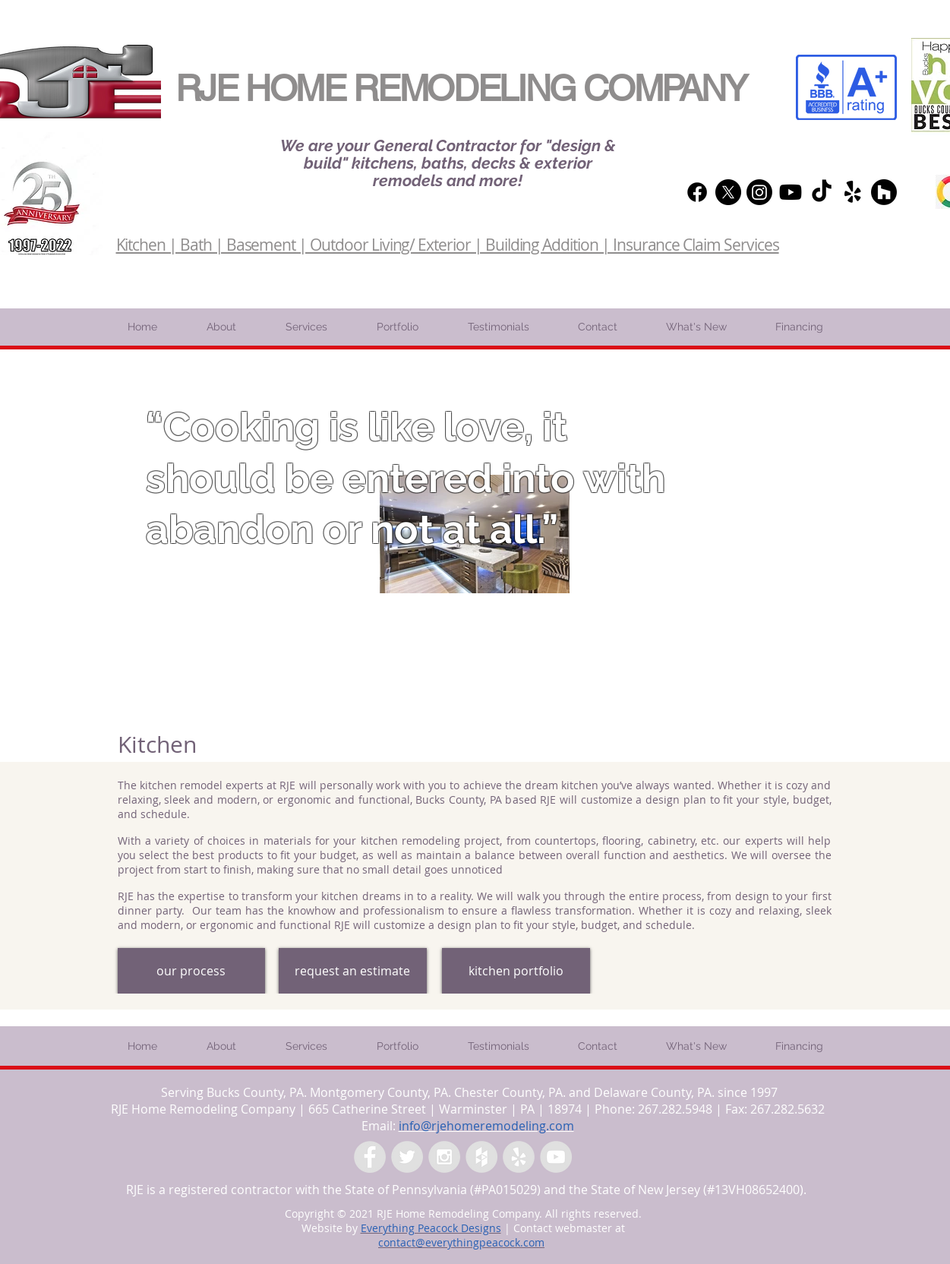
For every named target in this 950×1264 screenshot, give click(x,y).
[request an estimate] (353, 971)
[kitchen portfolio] (516, 971)
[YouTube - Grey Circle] (556, 1157)
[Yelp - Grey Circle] (519, 1157)
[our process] (191, 971)
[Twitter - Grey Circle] (407, 1157)
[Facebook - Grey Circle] (370, 1157)
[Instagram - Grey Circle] (444, 1157)
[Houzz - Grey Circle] (481, 1157)
